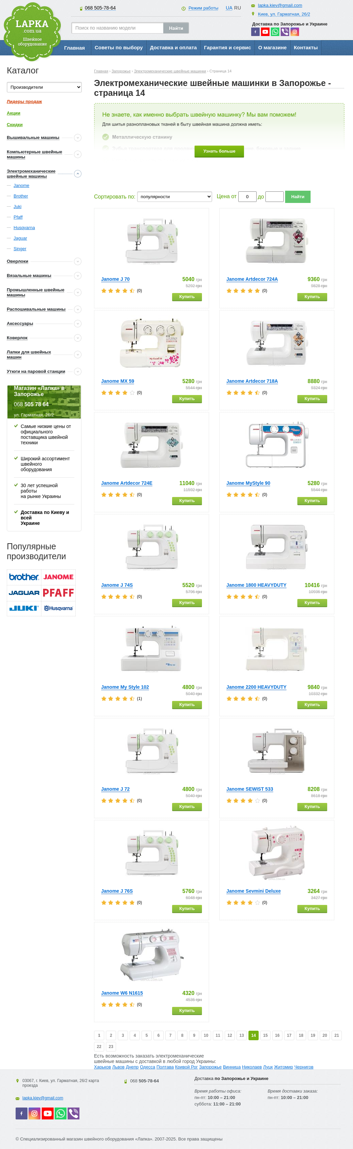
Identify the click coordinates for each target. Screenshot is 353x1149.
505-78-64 (100, 8)
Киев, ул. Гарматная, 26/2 (284, 14)
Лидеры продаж (24, 101)
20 (324, 1035)
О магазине (272, 47)
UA (229, 8)
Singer (20, 248)
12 (229, 1035)
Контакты (306, 47)
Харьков (102, 1066)
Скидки (15, 124)
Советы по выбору (119, 47)
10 (206, 1035)
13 (241, 1035)
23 (111, 1046)
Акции (13, 113)
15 (265, 1035)
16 (277, 1035)
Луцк (268, 1066)
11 (218, 1035)
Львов (118, 1066)
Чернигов (303, 1066)
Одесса (147, 1066)
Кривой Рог (186, 1066)
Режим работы (203, 8)
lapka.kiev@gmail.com (280, 5)
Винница (232, 1066)
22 (99, 1046)
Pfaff (18, 217)
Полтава (165, 1066)
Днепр (132, 1066)
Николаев (252, 1066)
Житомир (283, 1066)
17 (289, 1035)
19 (313, 1035)
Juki (17, 206)
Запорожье (210, 1066)
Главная (74, 48)
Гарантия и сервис (227, 47)
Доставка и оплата (173, 47)
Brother (21, 196)
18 (301, 1035)
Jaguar (20, 238)
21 (336, 1035)
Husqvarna (24, 227)
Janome (21, 185)
